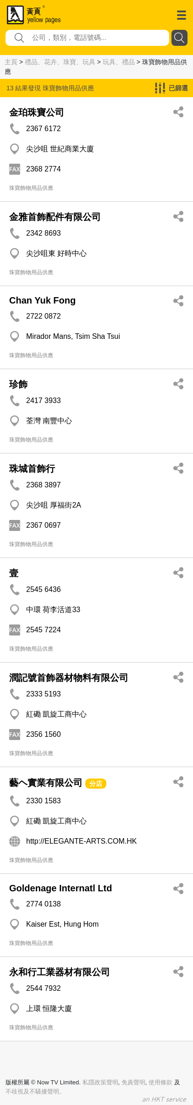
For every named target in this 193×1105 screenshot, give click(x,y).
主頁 (11, 62)
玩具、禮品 (119, 62)
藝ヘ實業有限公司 (46, 783)
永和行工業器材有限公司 (59, 972)
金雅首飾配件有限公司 (55, 217)
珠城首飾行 (32, 469)
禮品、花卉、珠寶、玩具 (60, 62)
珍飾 (18, 384)
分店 (95, 783)
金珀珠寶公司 (36, 112)
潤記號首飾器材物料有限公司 (68, 678)
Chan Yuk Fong (42, 300)
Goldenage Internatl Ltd (60, 888)
